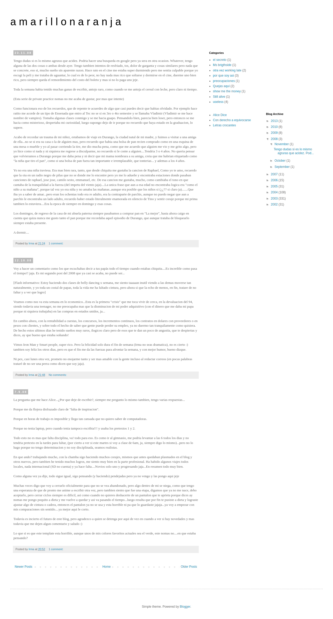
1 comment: (56, 243)
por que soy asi (223, 75)
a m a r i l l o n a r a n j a (65, 21)
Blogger (185, 606)
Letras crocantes (224, 125)
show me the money (227, 91)
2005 (275, 186)
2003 (275, 198)
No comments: (58, 374)
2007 (275, 174)
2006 (275, 180)
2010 (275, 127)
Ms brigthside (222, 65)
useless (218, 102)
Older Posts (189, 566)
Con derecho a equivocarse (232, 120)
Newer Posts (23, 566)
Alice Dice (220, 115)
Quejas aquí (221, 86)
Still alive (219, 96)
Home (106, 566)
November (282, 144)
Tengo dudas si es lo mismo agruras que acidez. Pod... (294, 151)
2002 (275, 204)
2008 (275, 139)
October (280, 160)
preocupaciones (224, 81)
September (282, 167)
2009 (275, 133)
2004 (275, 192)
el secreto (219, 60)
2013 (275, 121)
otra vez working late (227, 70)
